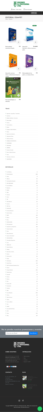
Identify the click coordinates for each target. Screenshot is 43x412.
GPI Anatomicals (22, 224)
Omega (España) (22, 270)
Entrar (14, 9)
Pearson (22, 276)
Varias (22, 313)
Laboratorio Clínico (10, 136)
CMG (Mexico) (22, 201)
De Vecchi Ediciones (22, 210)
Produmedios (22, 286)
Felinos (8, 131)
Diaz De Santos (22, 213)
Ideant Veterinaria (22, 233)
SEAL (22, 290)
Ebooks (8, 127)
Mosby (22, 258)
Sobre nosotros (27, 356)
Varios (8, 154)
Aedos (22, 176)
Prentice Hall (22, 283)
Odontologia (9, 145)
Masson (22, 254)
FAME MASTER (22, 222)
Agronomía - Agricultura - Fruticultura (13, 113)
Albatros (22, 178)
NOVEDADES (9, 143)
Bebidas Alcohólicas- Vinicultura (12, 118)
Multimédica (22, 260)
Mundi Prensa (22, 263)
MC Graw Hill (22, 256)
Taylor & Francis (22, 297)
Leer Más (29, 381)
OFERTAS (8, 147)
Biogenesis (22, 188)
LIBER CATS (22, 245)
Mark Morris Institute (22, 251)
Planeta (22, 279)
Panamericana (22, 272)
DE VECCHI (22, 208)
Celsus (22, 197)
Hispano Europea (22, 229)
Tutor (22, 304)
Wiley (22, 315)
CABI (22, 192)
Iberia (22, 231)
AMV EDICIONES (22, 183)
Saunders (22, 288)
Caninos (8, 122)
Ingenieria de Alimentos (11, 134)
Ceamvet (10, 19)
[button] (34, 13)
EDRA (22, 215)
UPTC (22, 311)
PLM (22, 281)
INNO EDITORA (22, 238)
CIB (22, 199)
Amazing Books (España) (22, 181)
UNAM (22, 306)
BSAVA (22, 190)
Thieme (22, 299)
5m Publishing (22, 172)
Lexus (22, 242)
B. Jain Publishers (22, 185)
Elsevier (22, 217)
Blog (24, 358)
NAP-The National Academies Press (22, 265)
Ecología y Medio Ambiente (11, 129)
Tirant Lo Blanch (22, 302)
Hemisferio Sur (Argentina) (22, 226)
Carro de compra (28, 9)
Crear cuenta (18, 9)
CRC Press (22, 206)
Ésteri (22, 219)
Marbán (22, 249)
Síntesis (22, 295)
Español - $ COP (27, 361)
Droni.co (27, 407)
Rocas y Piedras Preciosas (11, 152)
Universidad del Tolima (22, 308)
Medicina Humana (10, 138)
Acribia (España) (22, 174)
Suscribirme (33, 333)
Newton (22, 267)
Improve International (22, 235)
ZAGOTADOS (9, 159)
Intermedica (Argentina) (22, 240)
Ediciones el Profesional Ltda (20, 405)
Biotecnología (9, 120)
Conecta (22, 203)
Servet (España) (22, 292)
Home (6, 19)
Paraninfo (22, 274)
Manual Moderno (22, 247)
